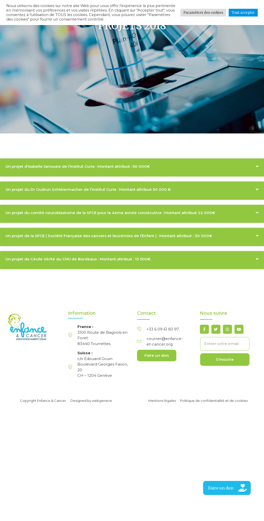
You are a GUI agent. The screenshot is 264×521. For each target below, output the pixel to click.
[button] (132, 183)
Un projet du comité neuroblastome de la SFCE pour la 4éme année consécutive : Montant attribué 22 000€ (110, 228)
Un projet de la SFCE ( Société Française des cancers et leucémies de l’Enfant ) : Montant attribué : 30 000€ (109, 251)
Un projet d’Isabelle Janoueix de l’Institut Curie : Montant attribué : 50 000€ (78, 182)
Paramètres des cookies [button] (203, 13)
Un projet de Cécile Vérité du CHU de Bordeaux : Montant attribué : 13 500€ (78, 274)
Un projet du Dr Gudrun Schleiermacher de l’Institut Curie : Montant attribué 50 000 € (88, 205)
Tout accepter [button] (243, 13)
